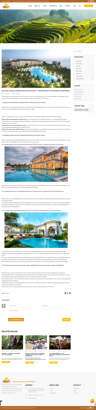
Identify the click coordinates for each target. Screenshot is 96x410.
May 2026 (78, 99)
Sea (86, 110)
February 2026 (79, 91)
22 (92, 78)
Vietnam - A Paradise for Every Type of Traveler (11, 354)
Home (45, 27)
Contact (76, 393)
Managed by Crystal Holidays (24, 382)
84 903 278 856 (7, 1)
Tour (51, 390)
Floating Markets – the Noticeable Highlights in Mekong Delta (59, 355)
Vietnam (7, 293)
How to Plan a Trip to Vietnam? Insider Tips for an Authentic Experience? (35, 355)
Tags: (3, 293)
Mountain (79, 110)
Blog (51, 27)
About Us (76, 388)
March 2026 (78, 94)
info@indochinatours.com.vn (35, 395)
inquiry (88, 5)
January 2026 (79, 89)
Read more (5, 362)
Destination (53, 393)
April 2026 (78, 96)
